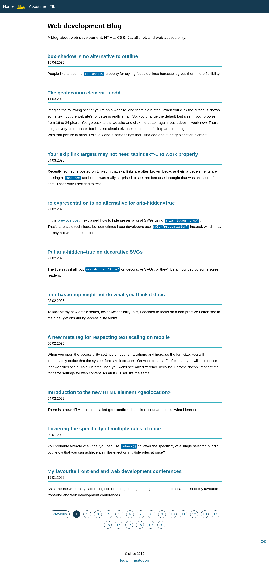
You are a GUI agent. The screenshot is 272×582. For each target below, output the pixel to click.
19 (151, 525)
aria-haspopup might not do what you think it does (106, 294)
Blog (21, 6)
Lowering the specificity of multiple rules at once (104, 428)
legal (124, 560)
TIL (52, 6)
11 (183, 514)
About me (37, 6)
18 (140, 525)
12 (194, 514)
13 (205, 514)
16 (118, 525)
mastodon (140, 560)
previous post (68, 220)
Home (8, 6)
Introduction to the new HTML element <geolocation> (109, 392)
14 (215, 514)
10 (173, 514)
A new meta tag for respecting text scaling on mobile (109, 337)
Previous (60, 514)
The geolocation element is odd (84, 92)
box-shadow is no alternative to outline (93, 56)
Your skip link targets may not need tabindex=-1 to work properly (123, 154)
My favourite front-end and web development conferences (115, 471)
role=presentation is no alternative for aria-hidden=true (111, 203)
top (263, 540)
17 (129, 525)
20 (161, 525)
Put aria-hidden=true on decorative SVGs (95, 252)
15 (108, 525)
